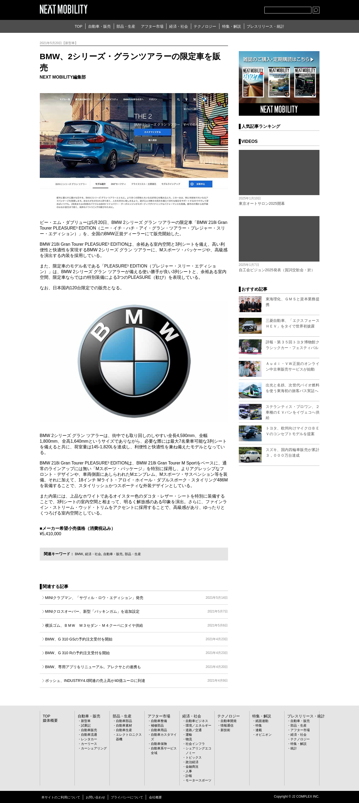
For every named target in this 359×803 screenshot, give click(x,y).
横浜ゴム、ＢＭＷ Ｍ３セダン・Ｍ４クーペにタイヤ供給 (136, 625)
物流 (189, 739)
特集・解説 (231, 26)
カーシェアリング (94, 748)
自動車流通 (89, 734)
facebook (242, 8)
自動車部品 (124, 721)
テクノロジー (205, 26)
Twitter (230, 8)
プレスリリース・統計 (265, 26)
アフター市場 (152, 26)
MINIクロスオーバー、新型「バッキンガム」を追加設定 (136, 611)
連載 (258, 730)
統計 (293, 748)
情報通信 (227, 725)
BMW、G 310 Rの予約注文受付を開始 (136, 653)
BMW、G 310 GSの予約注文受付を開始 (136, 639)
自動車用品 (159, 730)
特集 (258, 725)
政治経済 (192, 762)
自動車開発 (229, 721)
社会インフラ (195, 743)
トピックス (194, 757)
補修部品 (157, 725)
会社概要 (155, 797)
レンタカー (89, 739)
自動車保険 (159, 743)
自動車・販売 (99, 26)
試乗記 (86, 725)
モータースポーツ (198, 780)
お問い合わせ (95, 797)
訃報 (189, 775)
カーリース (89, 743)
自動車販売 (89, 730)
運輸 (189, 734)
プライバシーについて (127, 797)
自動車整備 (159, 721)
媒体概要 (49, 720)
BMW (79, 554)
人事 (189, 771)
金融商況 (192, 766)
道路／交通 (194, 730)
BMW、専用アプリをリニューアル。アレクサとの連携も (136, 667)
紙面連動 (261, 721)
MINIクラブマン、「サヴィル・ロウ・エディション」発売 (136, 598)
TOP (79, 26)
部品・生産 (125, 26)
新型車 (86, 721)
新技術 (225, 730)
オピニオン (263, 734)
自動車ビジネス (197, 721)
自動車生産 (124, 730)
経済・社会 (178, 26)
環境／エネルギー (198, 725)
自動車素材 (124, 725)
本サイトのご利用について (60, 797)
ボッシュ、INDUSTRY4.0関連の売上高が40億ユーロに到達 (136, 681)
